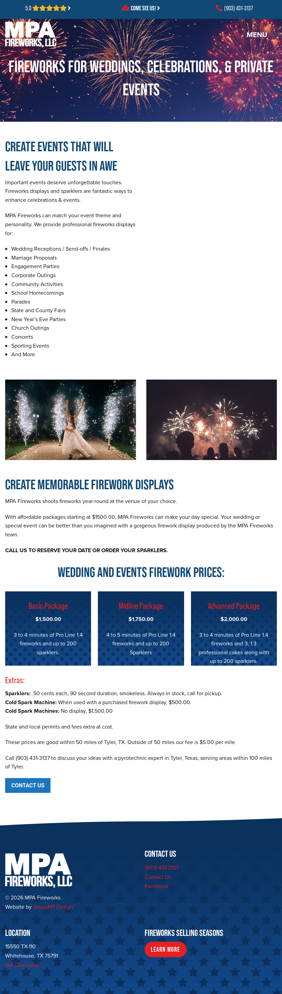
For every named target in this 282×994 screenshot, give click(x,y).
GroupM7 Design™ (54, 907)
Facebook (156, 886)
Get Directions (22, 965)
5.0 (48, 8)
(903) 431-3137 (234, 8)
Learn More (165, 949)
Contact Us (158, 877)
